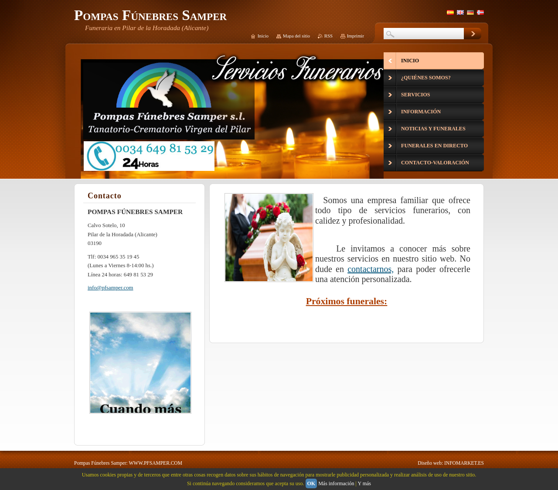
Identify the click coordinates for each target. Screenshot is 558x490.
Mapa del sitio (296, 35)
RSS (328, 35)
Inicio (263, 35)
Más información (336, 483)
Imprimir (355, 35)
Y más (364, 483)
